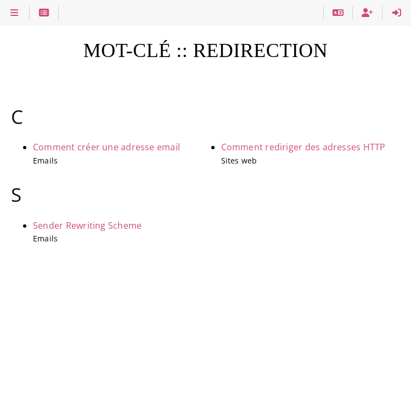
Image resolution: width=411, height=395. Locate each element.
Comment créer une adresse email (106, 147)
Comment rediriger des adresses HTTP (303, 147)
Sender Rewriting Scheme (87, 225)
